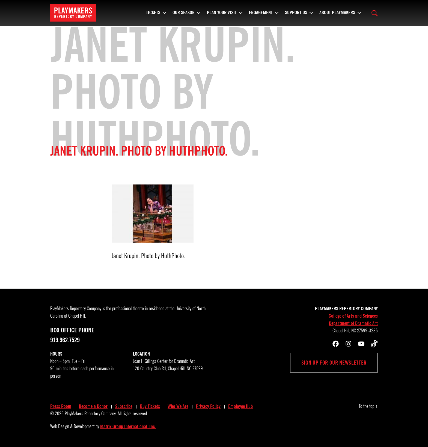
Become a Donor (93, 406)
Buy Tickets (150, 406)
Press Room (60, 406)
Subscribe (123, 406)
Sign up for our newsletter (334, 362)
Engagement (261, 15)
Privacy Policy (208, 406)
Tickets (153, 15)
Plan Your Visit (222, 15)
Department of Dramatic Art (353, 323)
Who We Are (178, 406)
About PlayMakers (337, 15)
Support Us (296, 15)
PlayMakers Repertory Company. (91, 414)
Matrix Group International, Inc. (128, 426)
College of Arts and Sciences (353, 316)
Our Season (184, 15)
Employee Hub (240, 406)
